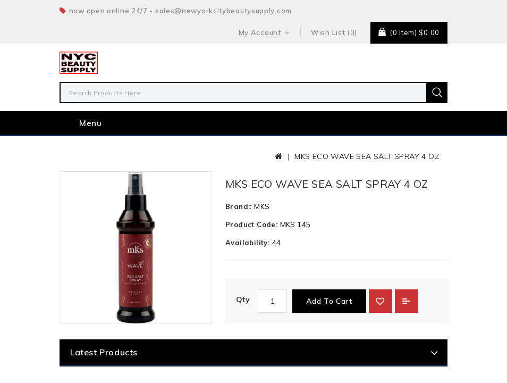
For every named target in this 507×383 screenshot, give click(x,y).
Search (436, 92)
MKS (261, 226)
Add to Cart (329, 321)
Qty (243, 319)
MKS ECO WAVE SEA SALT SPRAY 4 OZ (367, 176)
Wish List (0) (334, 32)
